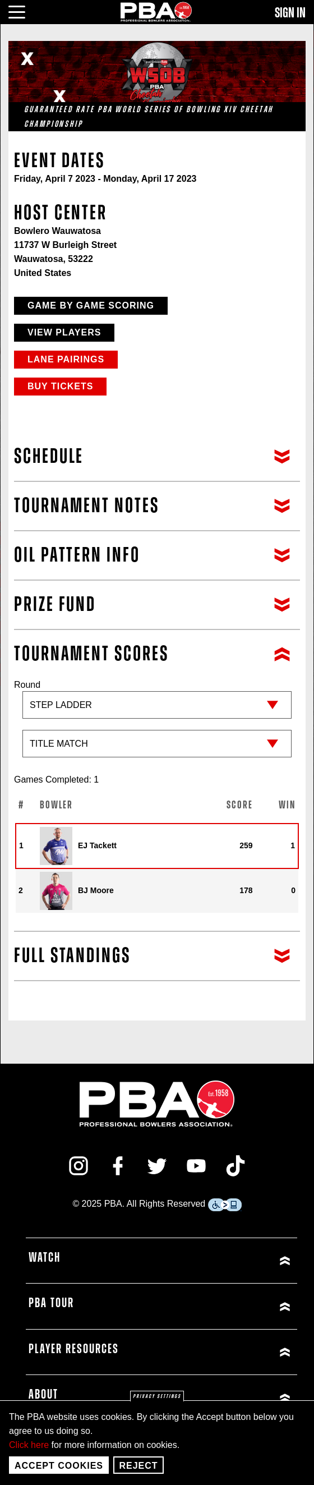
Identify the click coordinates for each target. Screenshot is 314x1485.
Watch (45, 1258)
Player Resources (74, 1349)
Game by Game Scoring (90, 305)
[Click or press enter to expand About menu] (227, 1398)
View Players (64, 332)
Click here (29, 1445)
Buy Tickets (60, 386)
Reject (138, 1465)
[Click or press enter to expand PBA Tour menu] (227, 1306)
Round (157, 724)
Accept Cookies (59, 1465)
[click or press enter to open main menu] (23, 10)
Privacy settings (157, 1396)
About (43, 1394)
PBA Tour (51, 1303)
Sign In (290, 13)
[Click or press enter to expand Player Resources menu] (227, 1352)
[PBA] (156, 11)
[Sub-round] (157, 743)
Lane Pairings (65, 359)
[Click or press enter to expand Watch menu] (227, 1261)
